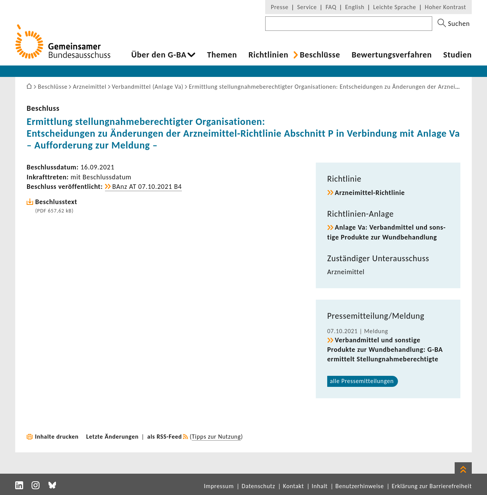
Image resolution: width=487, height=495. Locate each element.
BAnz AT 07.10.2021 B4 (147, 186)
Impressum (219, 486)
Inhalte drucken (57, 436)
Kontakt (293, 486)
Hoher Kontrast (445, 7)
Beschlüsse (320, 55)
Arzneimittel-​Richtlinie (370, 192)
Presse (279, 7)
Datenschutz (258, 486)
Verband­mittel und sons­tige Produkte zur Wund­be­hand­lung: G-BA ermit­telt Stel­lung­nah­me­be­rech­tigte (385, 349)
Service (307, 7)
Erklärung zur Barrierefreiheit (432, 486)
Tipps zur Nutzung (216, 436)
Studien (457, 55)
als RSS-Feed (164, 436)
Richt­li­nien (268, 55)
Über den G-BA (158, 55)
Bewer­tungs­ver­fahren (392, 55)
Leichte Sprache (394, 7)
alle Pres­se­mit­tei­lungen (362, 381)
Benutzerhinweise (360, 486)
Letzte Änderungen (112, 436)
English (354, 7)
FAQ (331, 7)
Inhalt (320, 486)
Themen (222, 55)
